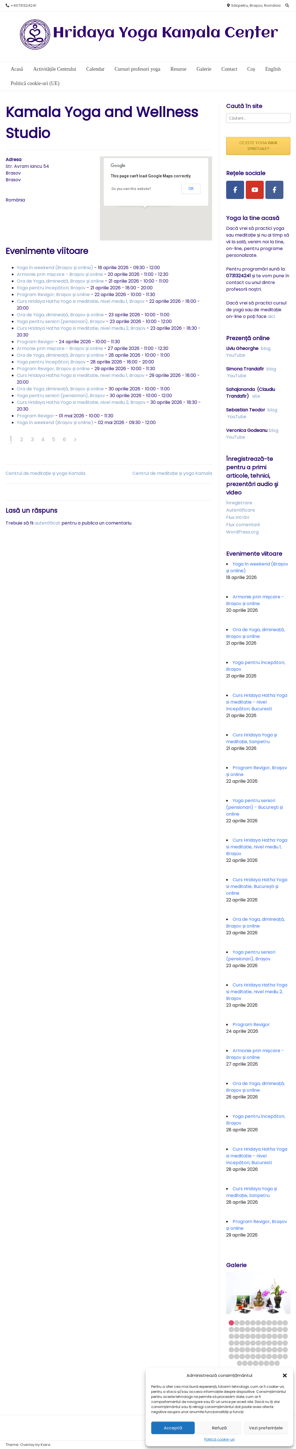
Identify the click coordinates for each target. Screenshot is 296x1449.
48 (247, 1349)
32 (280, 1336)
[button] (285, 1375)
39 (258, 1343)
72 (266, 1363)
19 (269, 1329)
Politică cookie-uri (219, 1439)
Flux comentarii (243, 524)
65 (280, 1356)
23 (231, 1336)
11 (285, 1323)
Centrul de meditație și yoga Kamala (45, 473)
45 (231, 1349)
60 (253, 1356)
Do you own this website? (131, 189)
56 (231, 1356)
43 (280, 1343)
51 (263, 1349)
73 (271, 1363)
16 (253, 1329)
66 (285, 1356)
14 (242, 1329)
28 (258, 1336)
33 (285, 1336)
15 (247, 1329)
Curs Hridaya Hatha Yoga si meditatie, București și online (256, 886)
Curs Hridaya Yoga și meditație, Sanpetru (251, 738)
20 (274, 1329)
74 (277, 1363)
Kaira (45, 1444)
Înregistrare (239, 503)
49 (253, 1349)
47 (242, 1349)
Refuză (219, 1428)
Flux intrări (237, 517)
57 (236, 1356)
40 (263, 1343)
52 (269, 1349)
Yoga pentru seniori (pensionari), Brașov (61, 321)
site (256, 396)
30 (269, 1336)
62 (263, 1356)
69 (250, 1363)
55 (285, 1349)
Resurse (178, 69)
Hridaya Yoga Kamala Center (165, 33)
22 (285, 1329)
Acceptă (173, 1428)
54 (280, 1349)
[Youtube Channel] (255, 190)
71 (261, 1363)
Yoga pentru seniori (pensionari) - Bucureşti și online (254, 807)
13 (236, 1329)
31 (274, 1336)
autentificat (47, 523)
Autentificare (240, 510)
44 (285, 1343)
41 (269, 1343)
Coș (251, 69)
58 (242, 1356)
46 (236, 1349)
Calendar (95, 69)
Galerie (203, 69)
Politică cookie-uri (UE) (35, 83)
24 (236, 1336)
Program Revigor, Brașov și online (53, 294)
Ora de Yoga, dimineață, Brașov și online (60, 281)
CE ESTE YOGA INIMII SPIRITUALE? (258, 146)
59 (247, 1356)
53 (274, 1349)
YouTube (235, 355)
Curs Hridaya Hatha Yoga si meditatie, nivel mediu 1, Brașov (80, 301)
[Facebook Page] (235, 190)
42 (274, 1343)
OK (191, 188)
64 (274, 1356)
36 (242, 1343)
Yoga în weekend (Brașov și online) (55, 267)
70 (255, 1363)
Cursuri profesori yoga (137, 69)
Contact (229, 69)
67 (239, 1363)
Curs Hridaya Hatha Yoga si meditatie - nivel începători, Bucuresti (256, 702)
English (273, 69)
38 (253, 1343)
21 (280, 1329)
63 (269, 1356)
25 (242, 1336)
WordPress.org (242, 532)
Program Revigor (35, 341)
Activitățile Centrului (54, 69)
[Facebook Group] (274, 190)
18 (263, 1329)
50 (258, 1349)
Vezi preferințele (266, 1428)
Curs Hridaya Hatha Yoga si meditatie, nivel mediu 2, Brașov (81, 328)
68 (244, 1363)
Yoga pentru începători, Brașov (51, 288)
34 (231, 1343)
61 (258, 1356)
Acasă (17, 69)
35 (236, 1343)
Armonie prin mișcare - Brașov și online (60, 274)
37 (247, 1343)
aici (271, 316)
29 (263, 1336)
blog (265, 348)
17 (258, 1329)
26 (247, 1336)
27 (253, 1336)
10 (280, 1323)
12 (231, 1329)
